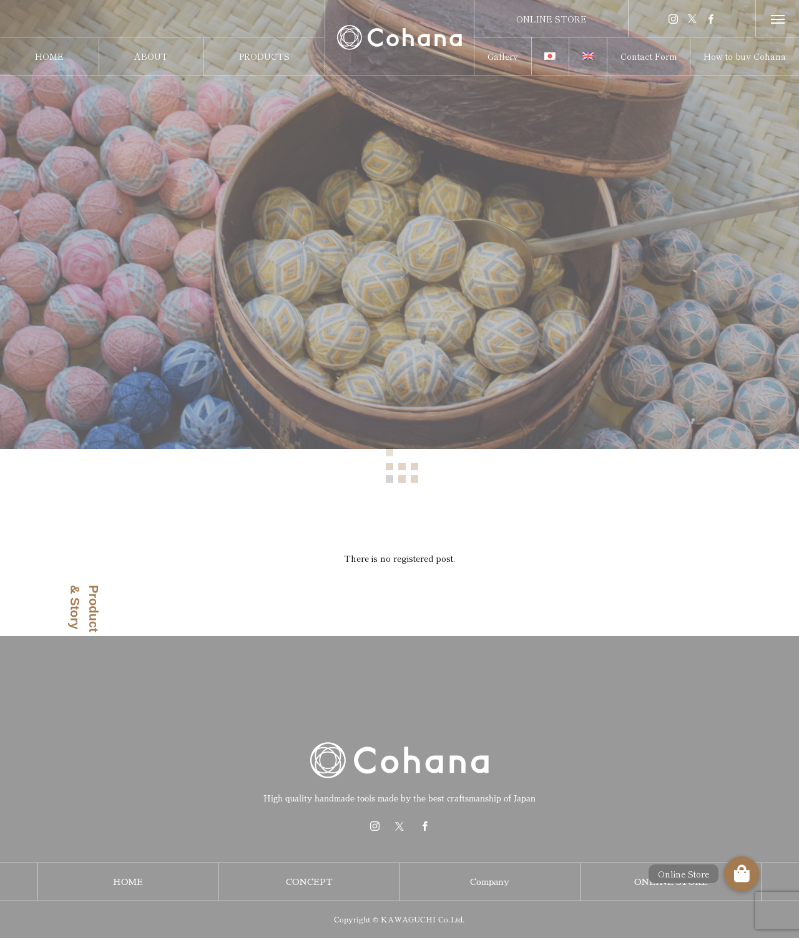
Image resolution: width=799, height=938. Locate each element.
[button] (741, 873)
